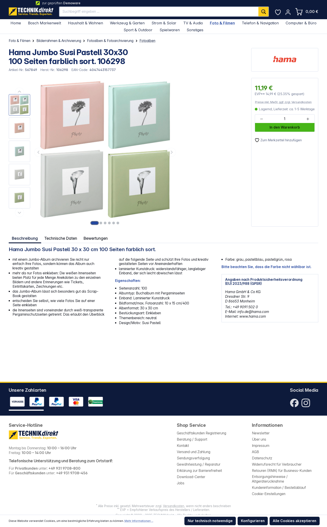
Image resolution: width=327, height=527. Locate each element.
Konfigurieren (253, 521)
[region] (93, 152)
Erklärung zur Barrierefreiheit (199, 471)
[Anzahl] (284, 119)
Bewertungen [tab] (96, 237)
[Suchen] (263, 11)
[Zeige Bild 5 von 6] (113, 223)
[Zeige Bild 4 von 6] (109, 223)
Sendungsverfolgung (193, 458)
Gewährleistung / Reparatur (198, 464)
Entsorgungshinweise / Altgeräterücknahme (270, 479)
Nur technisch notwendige (210, 521)
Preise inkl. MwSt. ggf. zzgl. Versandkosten (283, 102)
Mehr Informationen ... (138, 521)
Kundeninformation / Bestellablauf (279, 487)
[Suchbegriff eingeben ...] (159, 11)
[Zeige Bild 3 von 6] (105, 223)
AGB (255, 452)
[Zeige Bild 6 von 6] (117, 223)
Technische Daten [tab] (61, 237)
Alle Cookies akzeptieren (294, 521)
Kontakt (183, 446)
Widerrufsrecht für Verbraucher (277, 464)
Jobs (180, 483)
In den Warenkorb (285, 127)
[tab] (25, 238)
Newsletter (261, 433)
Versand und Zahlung (193, 452)
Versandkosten (173, 506)
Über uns (259, 439)
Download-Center (191, 477)
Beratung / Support (192, 439)
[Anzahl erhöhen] (307, 119)
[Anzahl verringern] (261, 119)
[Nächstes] (171, 152)
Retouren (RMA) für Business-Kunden (282, 471)
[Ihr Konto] (288, 12)
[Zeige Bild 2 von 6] (101, 223)
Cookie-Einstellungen (268, 494)
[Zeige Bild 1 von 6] (94, 223)
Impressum (260, 446)
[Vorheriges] (38, 152)
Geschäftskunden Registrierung (201, 433)
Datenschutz (262, 458)
